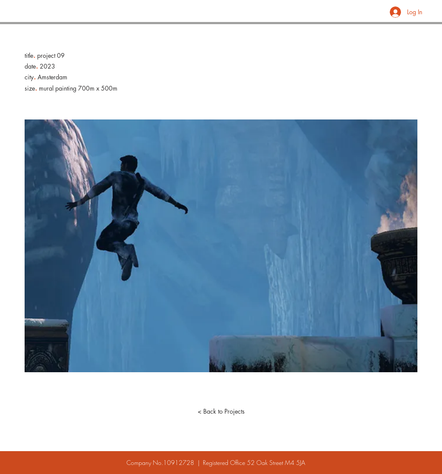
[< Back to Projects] (221, 411)
